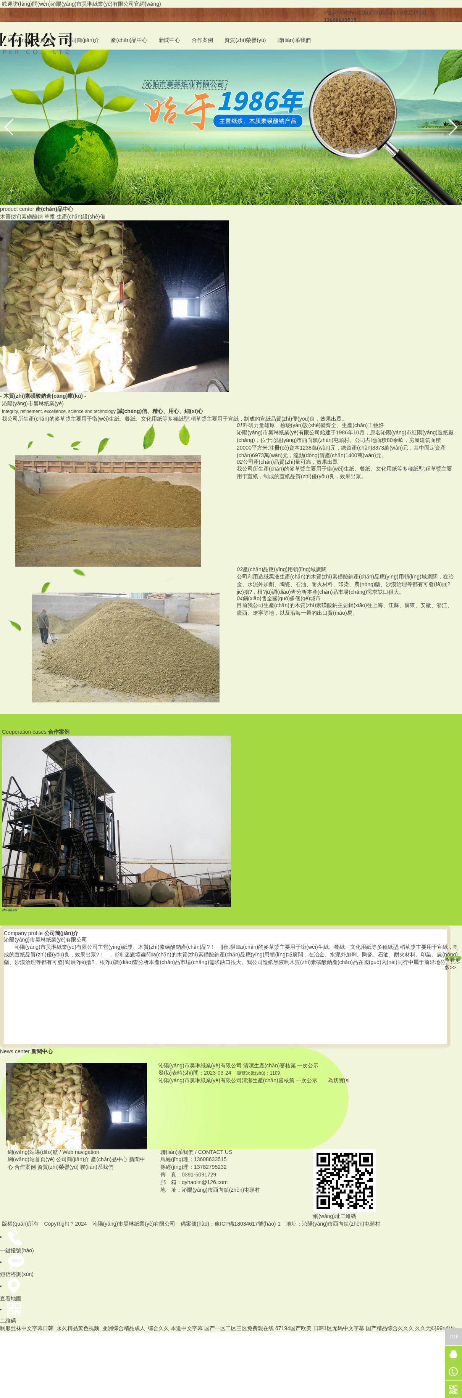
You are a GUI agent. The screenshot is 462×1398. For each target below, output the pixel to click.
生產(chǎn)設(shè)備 (81, 217)
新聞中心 (169, 40)
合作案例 (202, 40)
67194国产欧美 (293, 1328)
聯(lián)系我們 (294, 40)
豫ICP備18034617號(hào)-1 (248, 1224)
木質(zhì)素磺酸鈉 (21, 217)
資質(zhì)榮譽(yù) (245, 40)
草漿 (49, 217)
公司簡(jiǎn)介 (82, 40)
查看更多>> (452, 958)
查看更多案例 (10, 909)
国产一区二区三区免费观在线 (239, 1328)
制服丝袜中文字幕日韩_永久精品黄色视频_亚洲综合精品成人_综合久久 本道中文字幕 (101, 1328)
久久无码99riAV (433, 1328)
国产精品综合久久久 (390, 1328)
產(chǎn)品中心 (129, 40)
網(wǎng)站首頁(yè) (31, 1159)
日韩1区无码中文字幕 (338, 1328)
